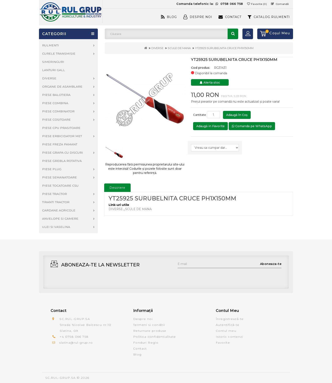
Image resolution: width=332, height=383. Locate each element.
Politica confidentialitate (154, 337)
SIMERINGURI (53, 62)
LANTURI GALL (53, 70)
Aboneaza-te (271, 264)
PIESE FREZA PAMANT (59, 144)
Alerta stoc (210, 82)
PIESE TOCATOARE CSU (60, 185)
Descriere (117, 188)
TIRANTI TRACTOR (55, 202)
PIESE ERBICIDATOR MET (62, 136)
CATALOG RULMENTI (269, 17)
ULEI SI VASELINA (56, 227)
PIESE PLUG (51, 169)
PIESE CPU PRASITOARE (61, 128)
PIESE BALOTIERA (56, 95)
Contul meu (226, 331)
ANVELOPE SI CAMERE (60, 218)
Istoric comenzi (229, 337)
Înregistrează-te (229, 319)
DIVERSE (157, 48)
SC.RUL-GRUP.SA (60, 378)
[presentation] (210, 276)
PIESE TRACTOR (54, 194)
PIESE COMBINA (55, 103)
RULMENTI (50, 45)
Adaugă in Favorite (210, 126)
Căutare (233, 34)
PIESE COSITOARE (56, 119)
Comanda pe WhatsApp (252, 126)
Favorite (223, 342)
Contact (230, 17)
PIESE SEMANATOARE (59, 177)
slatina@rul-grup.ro (76, 342)
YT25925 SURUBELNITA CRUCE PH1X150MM (224, 48)
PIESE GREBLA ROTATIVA (62, 161)
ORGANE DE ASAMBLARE (62, 86)
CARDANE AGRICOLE (58, 210)
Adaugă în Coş (237, 115)
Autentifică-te (227, 325)
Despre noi (143, 319)
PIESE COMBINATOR (58, 111)
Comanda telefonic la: (209, 4)
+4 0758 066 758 (74, 337)
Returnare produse (149, 331)
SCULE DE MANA (179, 48)
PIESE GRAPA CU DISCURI (62, 152)
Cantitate (199, 114)
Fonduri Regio (145, 342)
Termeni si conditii (149, 325)
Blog (169, 17)
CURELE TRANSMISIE (58, 53)
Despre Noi (197, 17)
